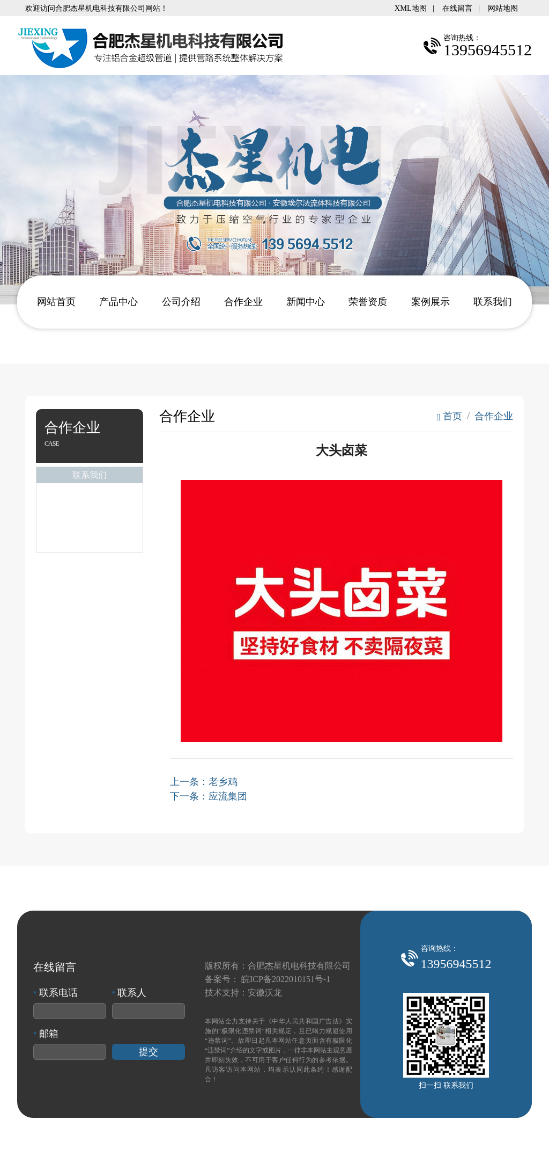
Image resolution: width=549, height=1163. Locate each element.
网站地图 (503, 8)
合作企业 (243, 301)
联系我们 (492, 301)
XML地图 (411, 8)
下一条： (208, 796)
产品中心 (118, 301)
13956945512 (456, 964)
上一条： (204, 781)
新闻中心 (305, 301)
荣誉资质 (367, 301)
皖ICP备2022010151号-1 (285, 979)
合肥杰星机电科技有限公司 (299, 965)
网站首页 (56, 301)
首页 (449, 416)
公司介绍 (181, 301)
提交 (148, 1051)
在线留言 (457, 8)
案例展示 (430, 301)
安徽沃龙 (265, 992)
